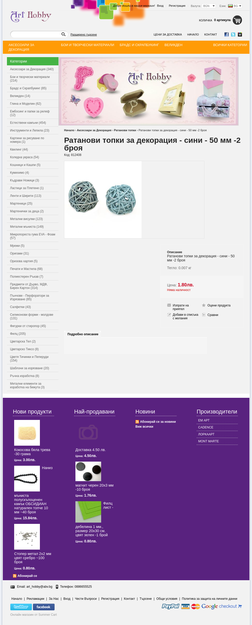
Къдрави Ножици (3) (24, 180)
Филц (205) (18, 334)
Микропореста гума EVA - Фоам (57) (32, 236)
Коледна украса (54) (24, 157)
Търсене (146, 599)
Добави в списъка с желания (185, 316)
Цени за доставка (168, 34)
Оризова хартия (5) (24, 261)
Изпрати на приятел (181, 307)
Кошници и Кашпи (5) (25, 165)
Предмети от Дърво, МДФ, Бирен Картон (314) (29, 286)
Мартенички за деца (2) (27, 211)
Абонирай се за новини (158, 422)
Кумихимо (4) (19, 172)
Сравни (212, 315)
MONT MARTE (208, 441)
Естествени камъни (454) (28, 123)
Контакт (210, 34)
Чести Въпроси (86, 599)
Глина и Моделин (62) (25, 103)
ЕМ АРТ (204, 420)
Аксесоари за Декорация (94, 130)
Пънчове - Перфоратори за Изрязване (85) (29, 297)
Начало (193, 34)
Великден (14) (20, 96)
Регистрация (177, 5)
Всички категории (230, 45)
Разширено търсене (84, 34)
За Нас (54, 599)
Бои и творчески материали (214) (30, 78)
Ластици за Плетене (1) (27, 188)
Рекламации (35, 599)
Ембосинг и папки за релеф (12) (30, 113)
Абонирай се (27, 576)
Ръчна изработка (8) (24, 376)
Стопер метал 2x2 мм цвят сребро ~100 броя (32, 558)
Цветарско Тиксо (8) (24, 349)
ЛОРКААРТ (206, 434)
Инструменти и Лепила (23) (29, 130)
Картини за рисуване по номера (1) (27, 140)
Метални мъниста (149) (27, 226)
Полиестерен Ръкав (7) (26, 276)
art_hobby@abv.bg (40, 586)
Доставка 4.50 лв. (90, 450)
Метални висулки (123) (26, 219)
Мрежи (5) (17, 246)
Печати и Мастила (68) (26, 269)
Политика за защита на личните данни (209, 599)
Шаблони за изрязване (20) (29, 368)
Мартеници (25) (21, 203)
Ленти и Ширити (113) (25, 196)
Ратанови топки (125, 130)
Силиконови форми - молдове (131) (31, 316)
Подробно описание (82, 334)
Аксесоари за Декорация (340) (32, 69)
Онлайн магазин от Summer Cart (33, 615)
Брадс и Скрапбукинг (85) (28, 88)
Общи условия (167, 599)
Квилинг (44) (19, 149)
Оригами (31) (19, 253)
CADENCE (205, 427)
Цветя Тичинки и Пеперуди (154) (29, 358)
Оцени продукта (218, 305)
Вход (160, 5)
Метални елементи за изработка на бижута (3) (27, 385)
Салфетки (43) (20, 307)
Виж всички (144, 426)
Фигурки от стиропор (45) (28, 326)
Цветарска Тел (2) (23, 341)
